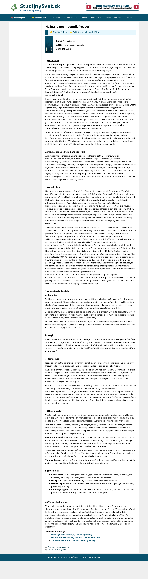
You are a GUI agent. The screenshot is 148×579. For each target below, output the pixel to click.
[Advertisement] (25, 59)
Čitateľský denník (54, 547)
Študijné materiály (80, 557)
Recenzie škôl (94, 557)
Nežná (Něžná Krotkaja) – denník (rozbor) (71, 534)
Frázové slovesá (70, 17)
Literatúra (65, 547)
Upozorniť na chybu (113, 17)
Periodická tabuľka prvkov (91, 17)
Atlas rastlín (55, 17)
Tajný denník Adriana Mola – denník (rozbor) (73, 540)
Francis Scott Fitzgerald (57, 550)
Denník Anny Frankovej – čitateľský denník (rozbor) (76, 537)
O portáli (128, 17)
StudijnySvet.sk (40, 5)
